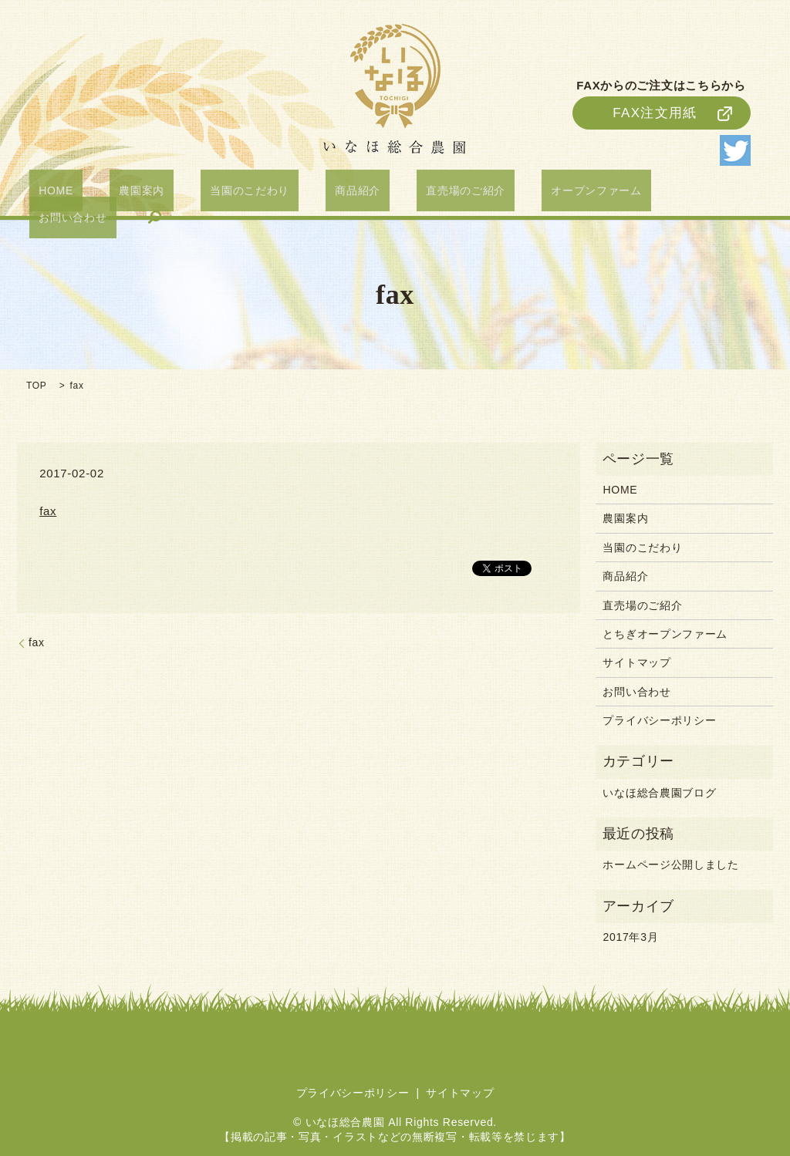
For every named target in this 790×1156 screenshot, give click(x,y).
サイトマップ (636, 662)
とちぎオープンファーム (665, 634)
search (709, 193)
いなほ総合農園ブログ (659, 793)
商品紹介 (330, 193)
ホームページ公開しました (670, 864)
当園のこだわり (242, 193)
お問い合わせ (637, 193)
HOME (86, 193)
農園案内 (153, 193)
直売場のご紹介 (419, 193)
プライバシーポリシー (659, 720)
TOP (36, 385)
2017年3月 (630, 937)
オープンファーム (531, 193)
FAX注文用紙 (655, 106)
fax (47, 510)
